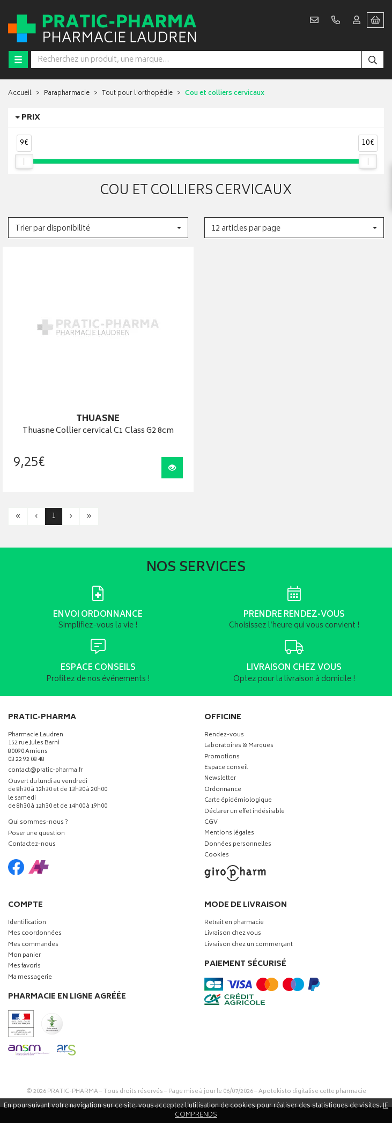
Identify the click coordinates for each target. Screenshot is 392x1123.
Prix (30, 117)
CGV (211, 823)
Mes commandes (33, 945)
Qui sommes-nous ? (38, 823)
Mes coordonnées (35, 934)
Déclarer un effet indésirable (244, 812)
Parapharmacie (67, 93)
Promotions (222, 757)
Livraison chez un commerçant (248, 945)
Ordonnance (222, 790)
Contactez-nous (32, 844)
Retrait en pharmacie (234, 923)
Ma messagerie (30, 977)
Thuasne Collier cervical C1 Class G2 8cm (98, 431)
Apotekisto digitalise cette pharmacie (312, 1092)
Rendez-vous (224, 735)
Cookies (216, 855)
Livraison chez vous (232, 934)
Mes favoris (24, 966)
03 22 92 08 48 (26, 760)
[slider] (24, 161)
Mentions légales (229, 833)
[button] (98, 227)
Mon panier (24, 956)
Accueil (20, 93)
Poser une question (36, 834)
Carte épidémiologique (238, 801)
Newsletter (220, 779)
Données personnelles (237, 844)
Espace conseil (226, 768)
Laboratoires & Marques (238, 746)
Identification (27, 923)
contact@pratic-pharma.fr (45, 771)
